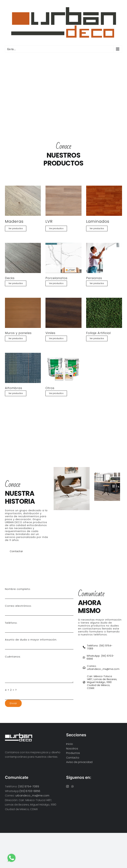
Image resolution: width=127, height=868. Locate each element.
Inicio (69, 744)
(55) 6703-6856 (29, 791)
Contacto (72, 758)
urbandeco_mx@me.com (32, 795)
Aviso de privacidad (79, 762)
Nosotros (72, 748)
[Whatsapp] (72, 786)
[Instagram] (67, 786)
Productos (73, 753)
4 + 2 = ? (11, 690)
